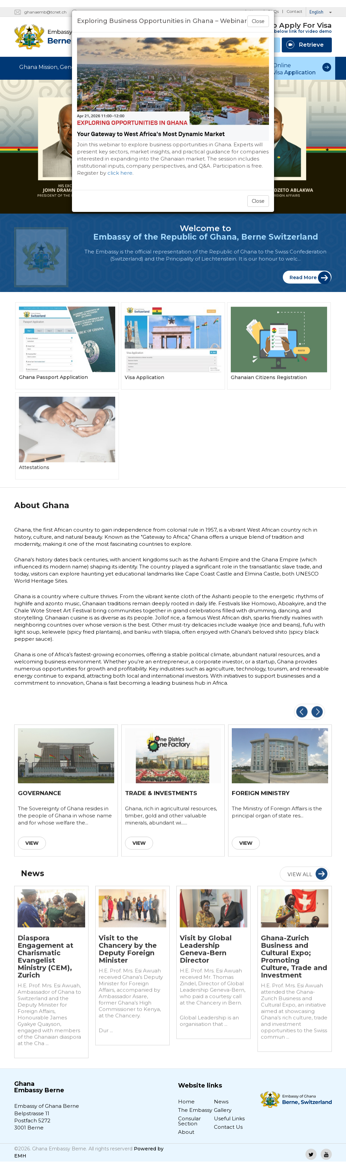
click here (119, 173)
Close (258, 21)
